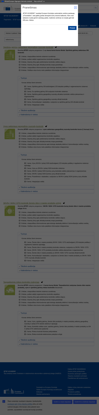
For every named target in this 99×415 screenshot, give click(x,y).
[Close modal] (75, 8)
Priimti (72, 28)
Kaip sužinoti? (39, 1)
